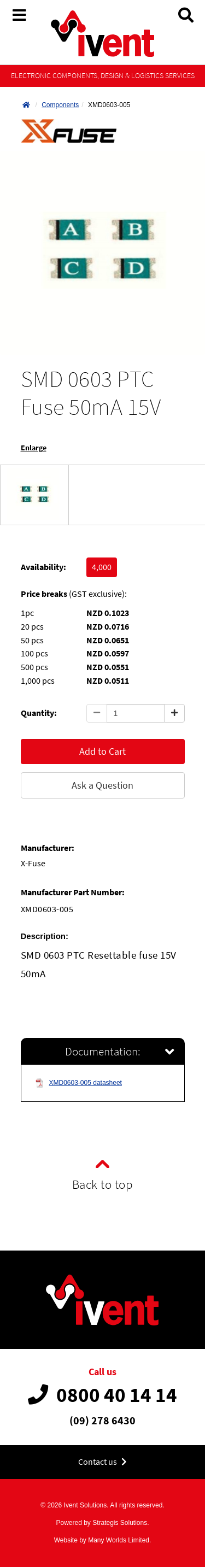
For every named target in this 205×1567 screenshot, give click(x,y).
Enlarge (33, 448)
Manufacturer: (47, 848)
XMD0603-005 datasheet (78, 1083)
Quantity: (39, 713)
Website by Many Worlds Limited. (102, 1540)
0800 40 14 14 (102, 1394)
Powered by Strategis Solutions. (102, 1523)
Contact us (102, 1462)
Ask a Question (102, 785)
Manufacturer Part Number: (73, 892)
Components (60, 105)
